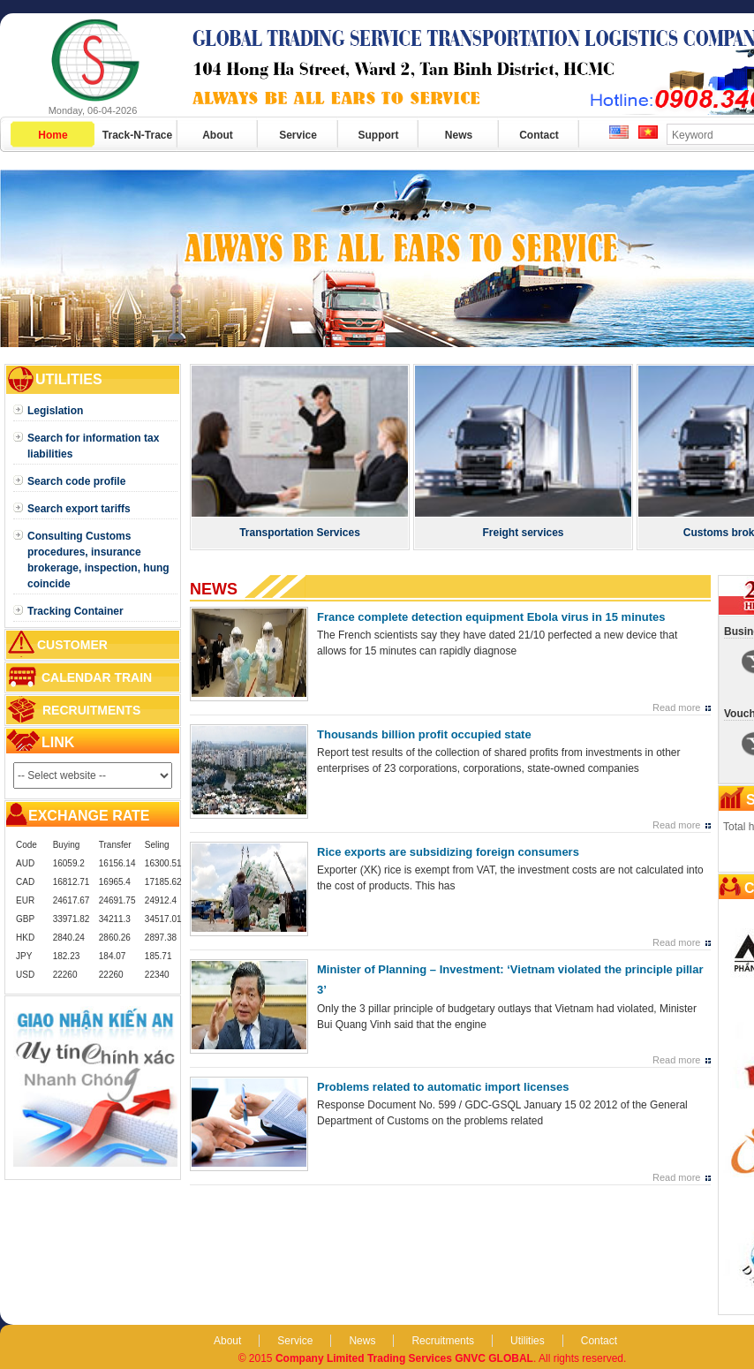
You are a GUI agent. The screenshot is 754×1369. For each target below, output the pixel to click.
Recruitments (91, 710)
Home (52, 135)
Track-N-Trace (137, 135)
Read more (676, 707)
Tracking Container (75, 611)
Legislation (55, 411)
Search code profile (76, 481)
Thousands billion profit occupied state (424, 734)
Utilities (527, 1341)
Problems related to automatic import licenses (443, 1086)
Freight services (522, 532)
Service (298, 135)
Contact (539, 135)
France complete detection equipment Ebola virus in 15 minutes (491, 617)
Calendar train (96, 677)
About (217, 135)
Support (378, 135)
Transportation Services (299, 532)
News (458, 135)
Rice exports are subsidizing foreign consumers (448, 851)
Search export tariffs (79, 509)
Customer (72, 645)
